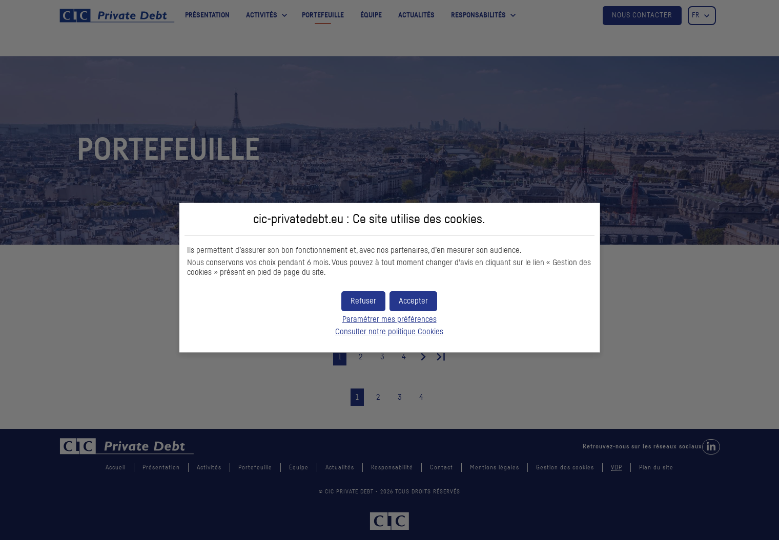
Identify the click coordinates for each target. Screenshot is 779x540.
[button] (413, 301)
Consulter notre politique (389, 332)
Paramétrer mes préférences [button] (389, 319)
